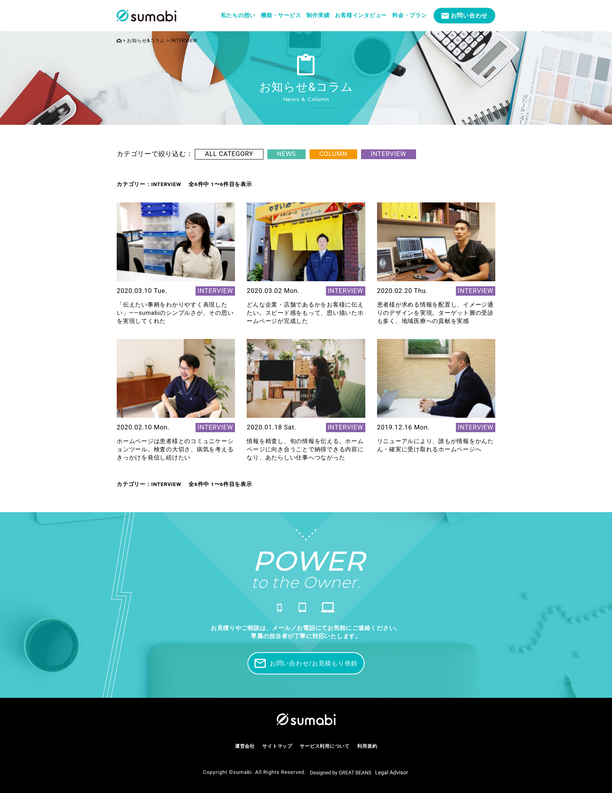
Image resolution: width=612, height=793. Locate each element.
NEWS (286, 154)
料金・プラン (409, 15)
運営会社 (245, 746)
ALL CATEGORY (229, 154)
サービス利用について (325, 746)
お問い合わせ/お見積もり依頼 (306, 663)
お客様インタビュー (361, 15)
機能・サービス (281, 15)
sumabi (242, 772)
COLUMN (333, 154)
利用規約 (367, 746)
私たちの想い (238, 15)
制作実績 (317, 15)
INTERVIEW (388, 154)
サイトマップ (277, 746)
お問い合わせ (469, 15)
